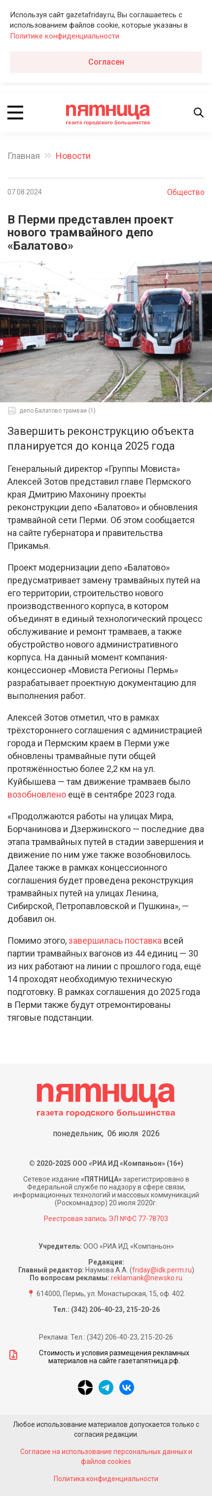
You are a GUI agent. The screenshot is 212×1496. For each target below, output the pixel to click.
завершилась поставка (115, 940)
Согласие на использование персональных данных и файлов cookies (106, 1456)
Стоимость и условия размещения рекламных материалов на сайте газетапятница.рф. (98, 1357)
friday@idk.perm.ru (162, 1270)
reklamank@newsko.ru (146, 1278)
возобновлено (36, 794)
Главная (23, 156)
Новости (73, 156)
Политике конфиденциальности (64, 36)
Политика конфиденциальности (106, 1479)
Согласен (106, 62)
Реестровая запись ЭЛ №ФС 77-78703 (106, 1219)
